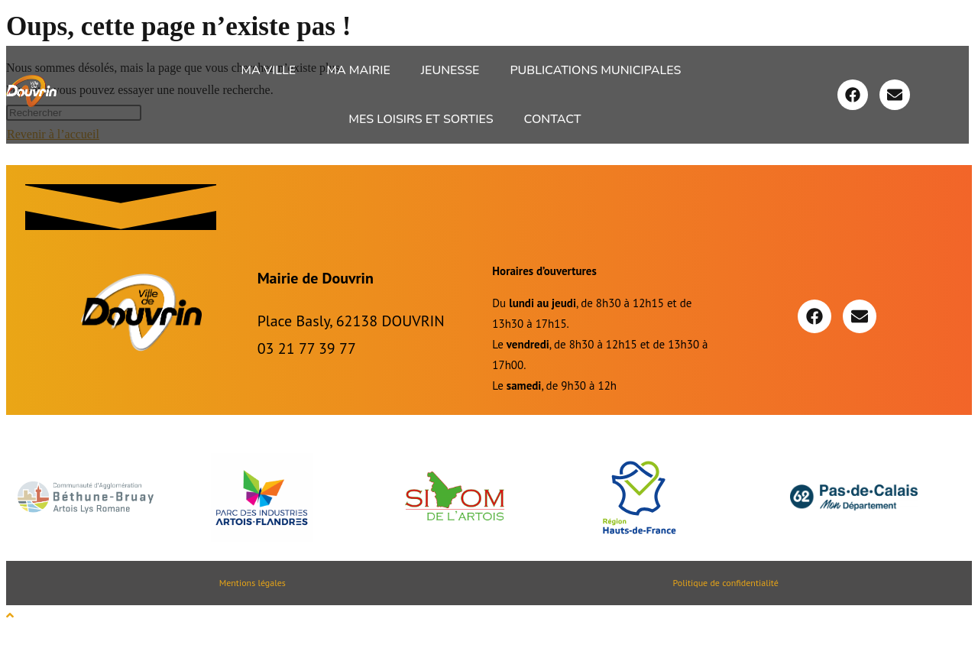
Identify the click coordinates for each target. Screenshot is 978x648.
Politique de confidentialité (725, 582)
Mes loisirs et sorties (420, 119)
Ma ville (268, 70)
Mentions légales (252, 582)
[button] (272, 70)
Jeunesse (450, 70)
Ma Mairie (358, 70)
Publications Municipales (595, 70)
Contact (552, 119)
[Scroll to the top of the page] (10, 615)
